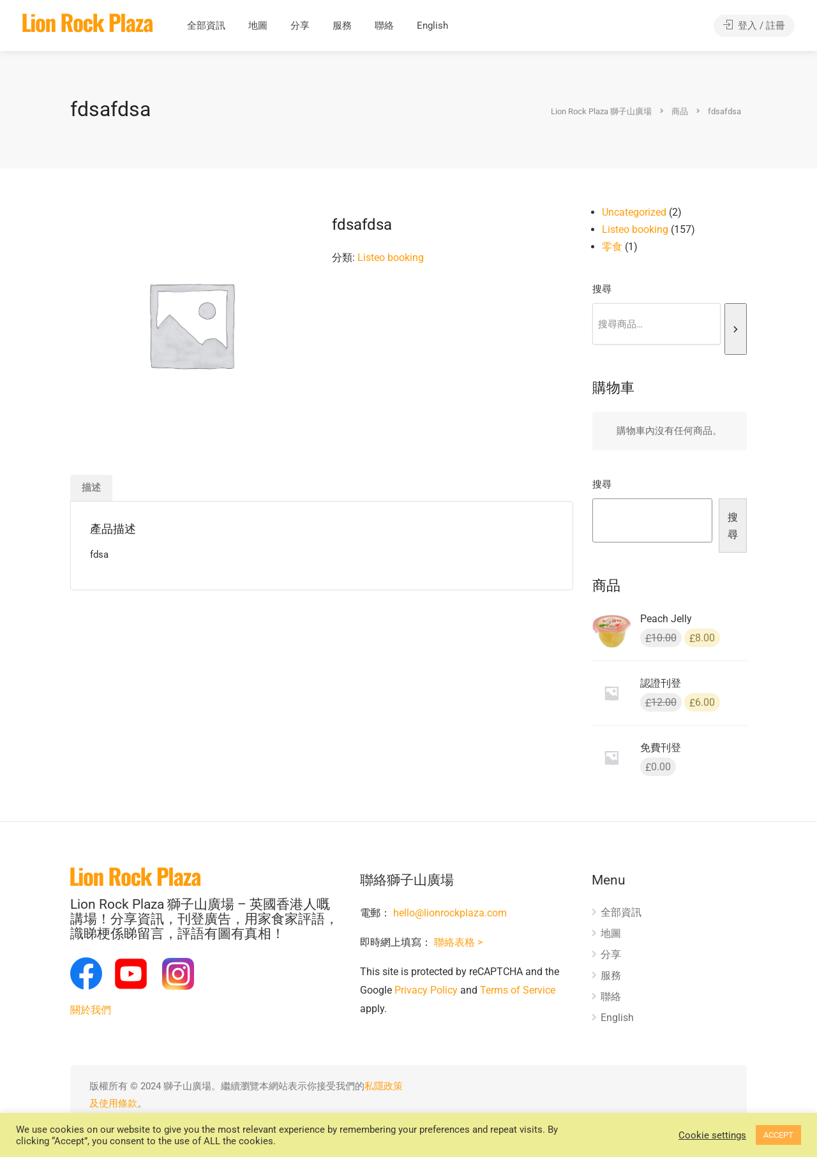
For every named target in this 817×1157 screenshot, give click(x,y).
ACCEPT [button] (778, 1135)
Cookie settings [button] (712, 1135)
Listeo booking (390, 257)
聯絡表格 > (458, 942)
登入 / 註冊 (754, 25)
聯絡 (384, 25)
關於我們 (90, 1010)
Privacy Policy (426, 990)
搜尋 (601, 289)
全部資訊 (206, 25)
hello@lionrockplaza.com (450, 913)
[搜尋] (735, 329)
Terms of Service (517, 990)
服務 (342, 25)
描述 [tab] (91, 487)
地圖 (257, 25)
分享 (300, 25)
